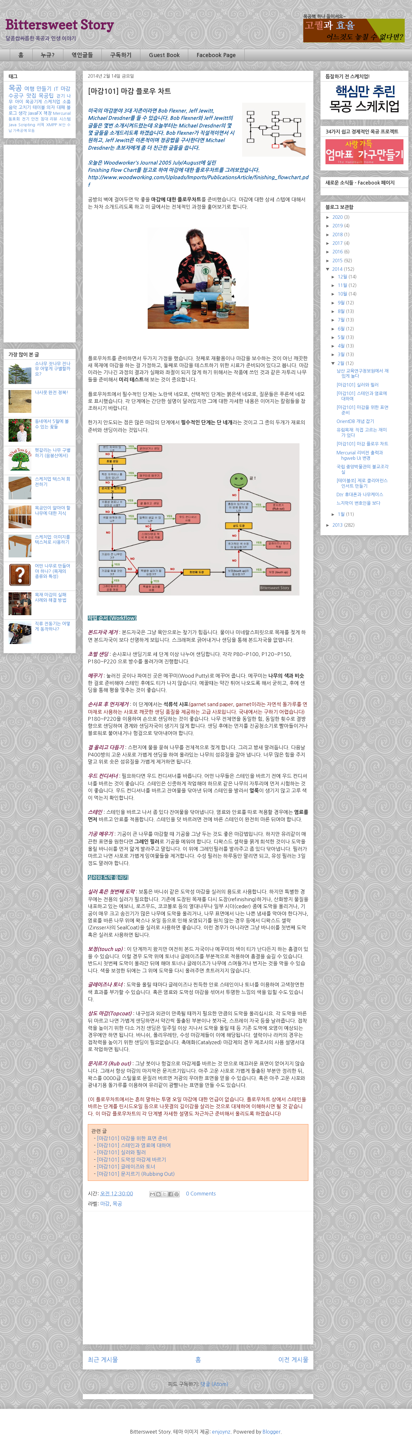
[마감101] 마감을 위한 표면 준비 (132, 1138)
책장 (47, 113)
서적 (40, 125)
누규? (48, 55)
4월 (342, 346)
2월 (341, 363)
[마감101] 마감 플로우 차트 (362, 444)
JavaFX (35, 113)
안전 (35, 119)
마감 (105, 1203)
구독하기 (121, 55)
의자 (51, 107)
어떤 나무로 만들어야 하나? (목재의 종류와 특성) (52, 571)
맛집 (31, 95)
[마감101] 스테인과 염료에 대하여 (134, 1145)
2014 (338, 269)
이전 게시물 (293, 1360)
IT (56, 88)
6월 (342, 329)
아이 (19, 102)
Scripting (26, 125)
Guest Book (164, 55)
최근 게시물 (103, 1360)
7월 (342, 320)
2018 (338, 234)
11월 (343, 285)
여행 (29, 88)
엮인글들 (82, 55)
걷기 (60, 96)
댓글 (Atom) (215, 1384)
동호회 (14, 119)
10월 (343, 294)
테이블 (39, 107)
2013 (338, 525)
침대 (44, 119)
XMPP (51, 125)
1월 (342, 514)
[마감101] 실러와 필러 (121, 1152)
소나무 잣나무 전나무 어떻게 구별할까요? (52, 369)
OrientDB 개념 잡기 (355, 421)
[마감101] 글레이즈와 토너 (126, 1166)
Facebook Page (216, 55)
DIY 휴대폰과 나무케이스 (360, 494)
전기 (25, 119)
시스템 (65, 119)
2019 (338, 226)
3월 (342, 354)
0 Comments (201, 1193)
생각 (22, 113)
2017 (338, 243)
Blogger (271, 1431)
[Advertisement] (198, 1260)
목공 (117, 1203)
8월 (342, 311)
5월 (342, 337)
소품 (66, 102)
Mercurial (62, 113)
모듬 (31, 131)
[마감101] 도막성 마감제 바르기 (131, 1159)
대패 (61, 107)
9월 (342, 303)
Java (12, 125)
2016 (338, 252)
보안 (62, 125)
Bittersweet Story (59, 24)
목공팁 (46, 95)
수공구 (16, 95)
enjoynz (221, 1431)
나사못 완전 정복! (51, 392)
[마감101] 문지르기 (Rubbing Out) (136, 1173)
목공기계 (33, 102)
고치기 (24, 107)
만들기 (44, 88)
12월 (343, 277)
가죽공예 (20, 131)
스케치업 (52, 102)
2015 (338, 260)
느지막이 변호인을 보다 (358, 503)
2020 (338, 217)
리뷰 (53, 119)
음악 (13, 107)
